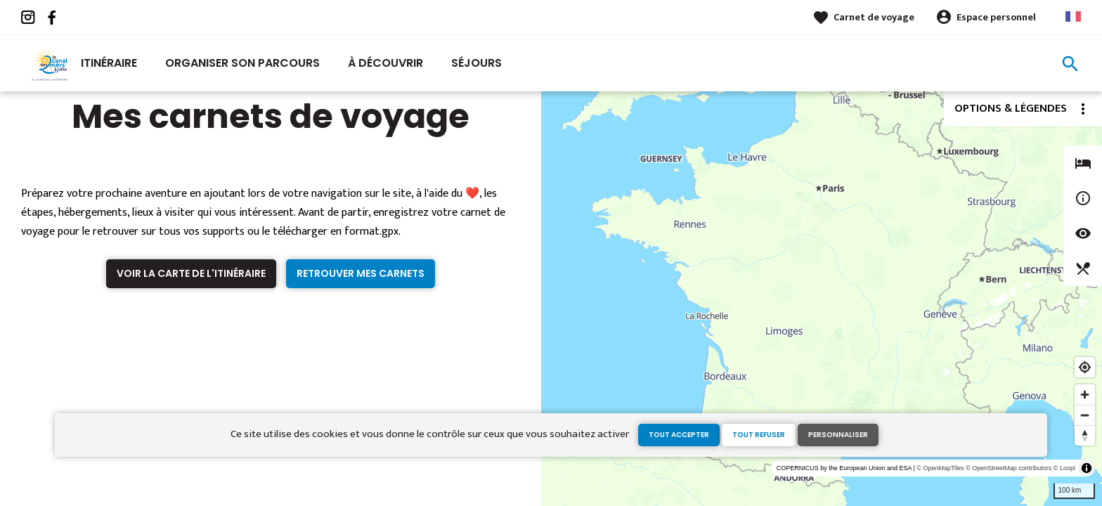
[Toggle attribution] (1086, 468)
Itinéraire (109, 63)
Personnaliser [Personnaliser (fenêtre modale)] (838, 434)
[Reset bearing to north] (1085, 435)
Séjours (476, 63)
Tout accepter (679, 434)
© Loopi (1064, 468)
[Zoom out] (1085, 415)
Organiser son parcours (242, 63)
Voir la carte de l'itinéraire (191, 273)
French (1073, 16)
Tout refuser (758, 434)
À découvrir (385, 63)
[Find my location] (1085, 367)
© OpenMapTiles (940, 468)
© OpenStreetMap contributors (1008, 468)
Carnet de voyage (874, 17)
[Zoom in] (1085, 394)
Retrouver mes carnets (360, 273)
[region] (821, 298)
